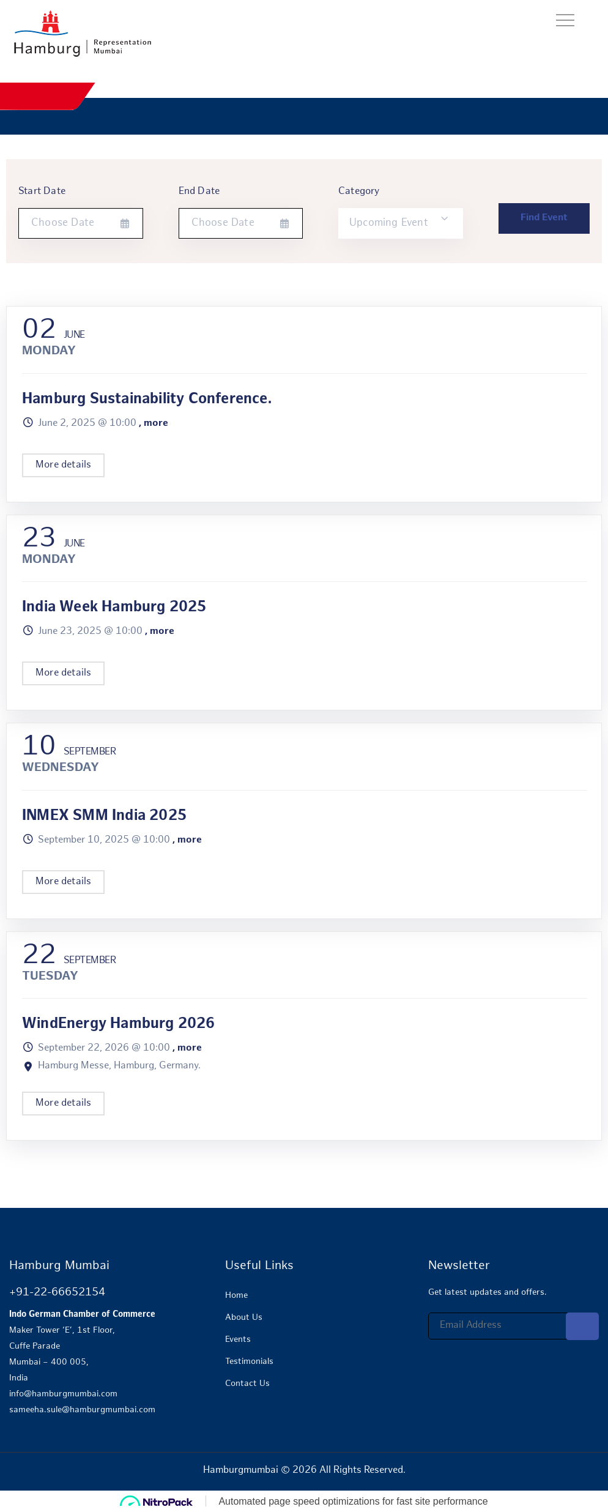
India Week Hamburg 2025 (114, 608)
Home (236, 1296)
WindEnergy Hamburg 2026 (118, 1025)
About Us (243, 1318)
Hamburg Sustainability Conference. (147, 400)
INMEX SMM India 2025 (104, 817)
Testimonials (249, 1362)
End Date (199, 191)
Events (238, 1340)
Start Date (41, 191)
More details (63, 465)
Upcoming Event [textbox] (388, 223)
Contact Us (247, 1384)
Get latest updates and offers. (487, 1293)
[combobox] (400, 223)
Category (359, 191)
